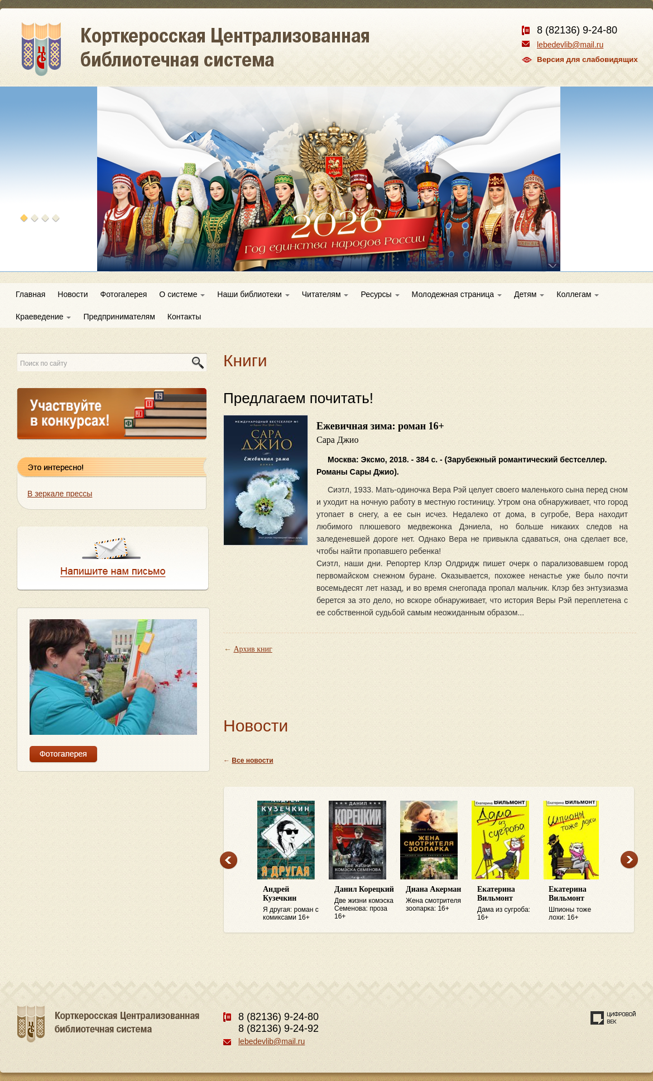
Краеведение (43, 316)
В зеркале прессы (59, 493)
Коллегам (577, 294)
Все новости (252, 760)
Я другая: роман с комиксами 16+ (293, 903)
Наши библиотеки (253, 294)
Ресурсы (380, 294)
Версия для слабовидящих (587, 59)
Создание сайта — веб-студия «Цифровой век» (613, 1018)
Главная (30, 294)
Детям (529, 294)
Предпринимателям (119, 316)
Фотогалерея (123, 294)
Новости (72, 294)
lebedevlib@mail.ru (570, 44)
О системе (182, 294)
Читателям (325, 294)
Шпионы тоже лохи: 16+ (579, 903)
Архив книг (253, 649)
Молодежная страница (457, 294)
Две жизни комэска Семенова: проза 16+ (364, 902)
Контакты (184, 316)
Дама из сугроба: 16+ (507, 903)
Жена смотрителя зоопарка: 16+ (436, 898)
